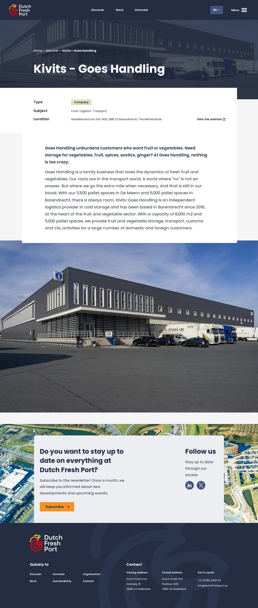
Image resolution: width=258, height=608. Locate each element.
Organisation (92, 574)
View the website (209, 119)
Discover (97, 10)
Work (119, 10)
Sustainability (62, 581)
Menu (239, 10)
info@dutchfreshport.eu (213, 585)
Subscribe (55, 507)
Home (38, 51)
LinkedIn (190, 484)
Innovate (141, 10)
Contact (88, 581)
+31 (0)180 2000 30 (209, 580)
